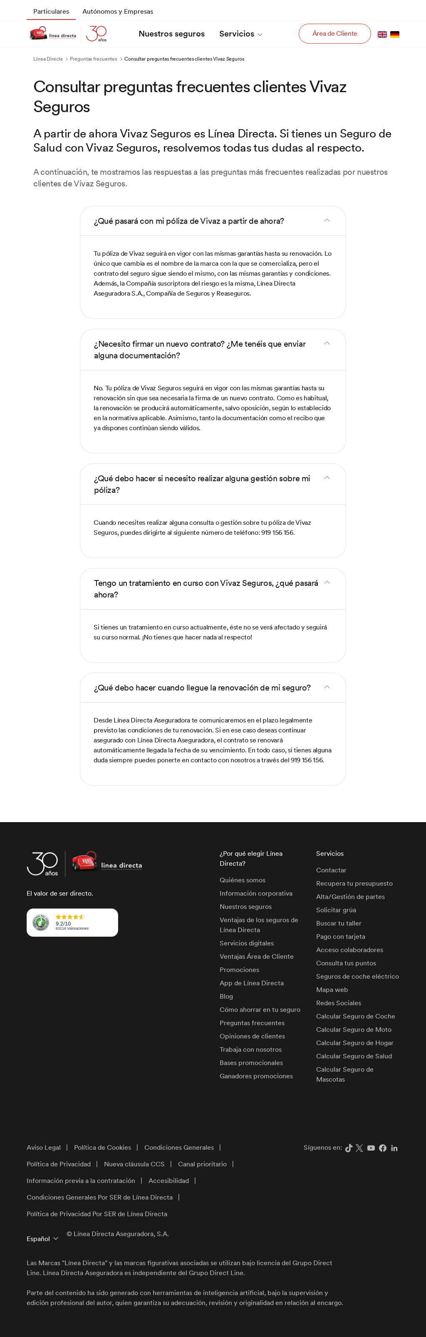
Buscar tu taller (339, 923)
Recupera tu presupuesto (354, 883)
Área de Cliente (334, 33)
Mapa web (332, 990)
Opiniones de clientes (252, 1036)
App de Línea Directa (252, 983)
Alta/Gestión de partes (350, 897)
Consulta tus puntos (346, 963)
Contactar (331, 870)
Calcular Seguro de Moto (353, 1029)
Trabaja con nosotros (251, 1049)
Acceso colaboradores (349, 950)
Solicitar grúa (336, 910)
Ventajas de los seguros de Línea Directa (259, 925)
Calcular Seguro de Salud (354, 1056)
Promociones (239, 970)
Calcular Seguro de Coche (355, 1016)
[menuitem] (51, 11)
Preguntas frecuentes (252, 1023)
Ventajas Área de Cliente (257, 956)
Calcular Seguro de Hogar (355, 1043)
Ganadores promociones (256, 1076)
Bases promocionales (251, 1063)
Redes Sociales (338, 1003)
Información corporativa (256, 893)
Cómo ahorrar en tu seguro (260, 1010)
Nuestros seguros (246, 907)
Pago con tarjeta (340, 936)
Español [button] (38, 1239)
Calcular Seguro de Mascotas (345, 1074)
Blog (226, 996)
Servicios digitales (247, 943)
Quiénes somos (242, 880)
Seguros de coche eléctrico (357, 976)
